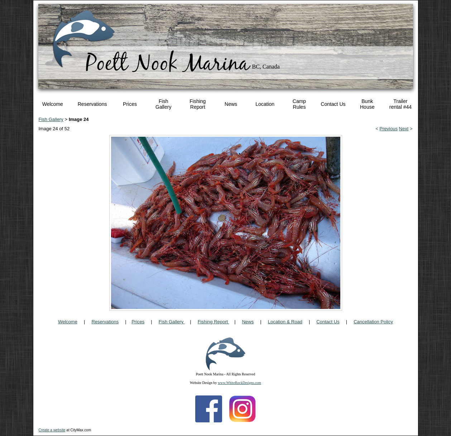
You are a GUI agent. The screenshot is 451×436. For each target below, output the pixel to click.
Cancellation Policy (373, 321)
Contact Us (333, 104)
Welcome (52, 104)
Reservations (92, 104)
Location (264, 104)
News (231, 104)
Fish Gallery (163, 104)
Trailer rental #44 (400, 104)
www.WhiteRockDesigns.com (239, 383)
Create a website (52, 430)
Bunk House (367, 104)
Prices (130, 104)
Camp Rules (299, 104)
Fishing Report (197, 104)
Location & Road (285, 321)
